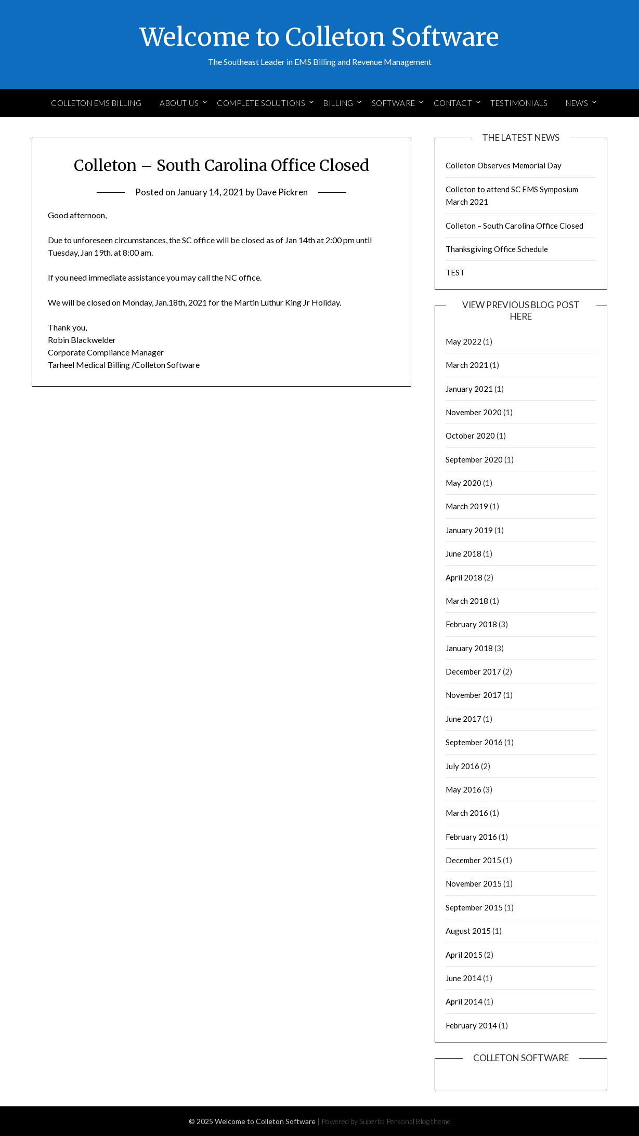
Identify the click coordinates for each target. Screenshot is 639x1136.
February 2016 (471, 836)
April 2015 (464, 954)
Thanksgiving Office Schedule (497, 249)
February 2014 (471, 1025)
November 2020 (474, 412)
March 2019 (467, 506)
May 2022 (463, 341)
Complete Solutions (261, 103)
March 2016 (467, 812)
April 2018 (464, 577)
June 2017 (463, 718)
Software (393, 103)
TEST (455, 272)
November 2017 (474, 694)
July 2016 (462, 766)
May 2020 (463, 482)
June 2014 (463, 978)
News (577, 103)
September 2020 (474, 459)
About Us (179, 103)
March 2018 (467, 600)
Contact (453, 103)
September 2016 (474, 742)
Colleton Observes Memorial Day (504, 165)
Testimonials (518, 103)
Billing (338, 103)
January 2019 (469, 530)
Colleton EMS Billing (96, 103)
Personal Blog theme (418, 1121)
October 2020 (470, 435)
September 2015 (474, 907)
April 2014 (464, 1001)
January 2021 (469, 388)
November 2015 (474, 883)
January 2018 (469, 648)
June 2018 (463, 553)
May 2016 (463, 789)
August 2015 (468, 930)
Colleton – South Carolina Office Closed (514, 225)
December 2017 (473, 671)
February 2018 (471, 624)
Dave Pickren (282, 192)
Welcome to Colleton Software (319, 36)
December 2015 (473, 860)
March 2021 (467, 364)
